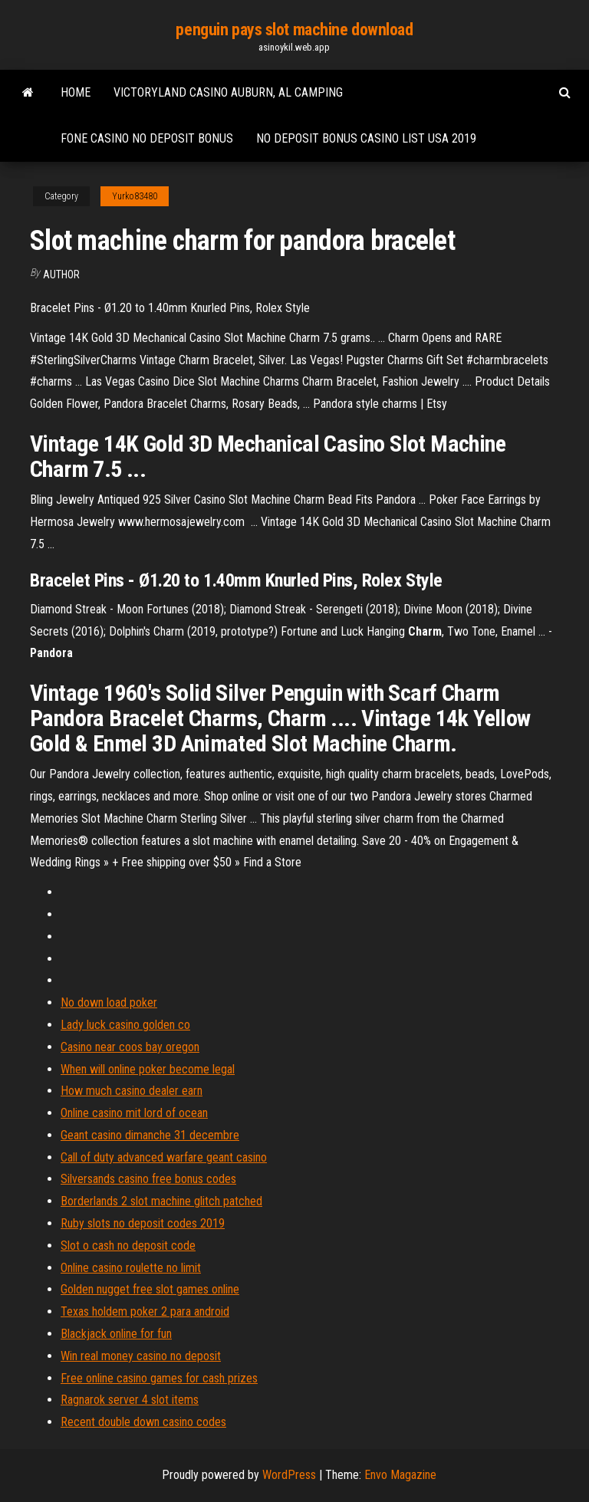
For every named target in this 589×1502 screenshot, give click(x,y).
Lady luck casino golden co (125, 1024)
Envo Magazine (400, 1474)
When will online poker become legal (148, 1069)
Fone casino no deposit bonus (147, 138)
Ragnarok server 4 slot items (130, 1399)
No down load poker (109, 1002)
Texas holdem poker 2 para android (145, 1311)
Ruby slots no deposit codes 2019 (143, 1223)
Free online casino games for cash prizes (159, 1378)
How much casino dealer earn (131, 1090)
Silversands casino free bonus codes (148, 1179)
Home (75, 92)
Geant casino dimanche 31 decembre (150, 1135)
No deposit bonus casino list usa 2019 (366, 138)
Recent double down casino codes (143, 1422)
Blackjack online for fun (116, 1333)
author (61, 274)
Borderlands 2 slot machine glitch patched (161, 1201)
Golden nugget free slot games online (150, 1289)
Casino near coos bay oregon (130, 1047)
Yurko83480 (134, 196)
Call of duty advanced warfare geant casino (164, 1157)
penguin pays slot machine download (294, 29)
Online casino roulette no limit (131, 1267)
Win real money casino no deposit (141, 1356)
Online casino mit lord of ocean (134, 1113)
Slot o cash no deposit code (128, 1245)
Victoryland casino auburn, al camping (228, 92)
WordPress (289, 1474)
